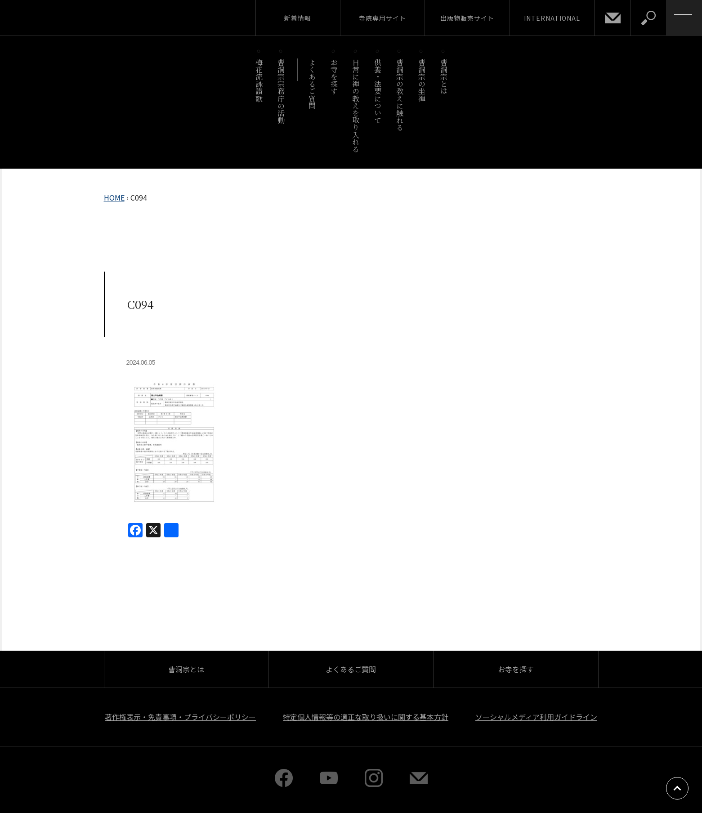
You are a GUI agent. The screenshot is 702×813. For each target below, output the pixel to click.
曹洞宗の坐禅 (421, 80)
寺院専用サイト (382, 17)
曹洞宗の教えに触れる (399, 94)
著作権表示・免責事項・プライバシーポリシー (180, 716)
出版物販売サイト (467, 17)
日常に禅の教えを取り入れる (356, 105)
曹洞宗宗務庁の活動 (281, 91)
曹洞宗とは (443, 76)
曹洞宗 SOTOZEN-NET (83, 17)
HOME (114, 197)
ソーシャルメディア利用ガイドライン (536, 716)
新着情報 (297, 17)
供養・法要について (378, 91)
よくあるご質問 (312, 83)
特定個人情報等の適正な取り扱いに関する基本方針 (365, 716)
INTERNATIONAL (552, 17)
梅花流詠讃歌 (259, 80)
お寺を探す (334, 76)
